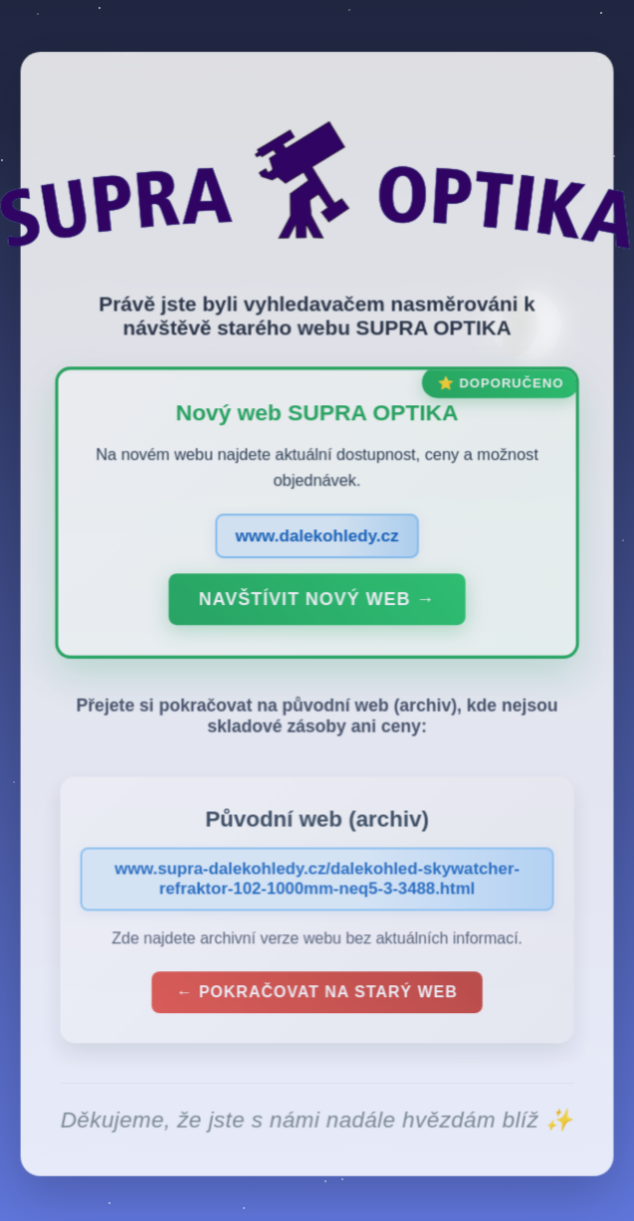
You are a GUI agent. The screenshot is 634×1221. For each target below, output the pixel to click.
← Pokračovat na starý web (317, 995)
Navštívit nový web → (317, 604)
